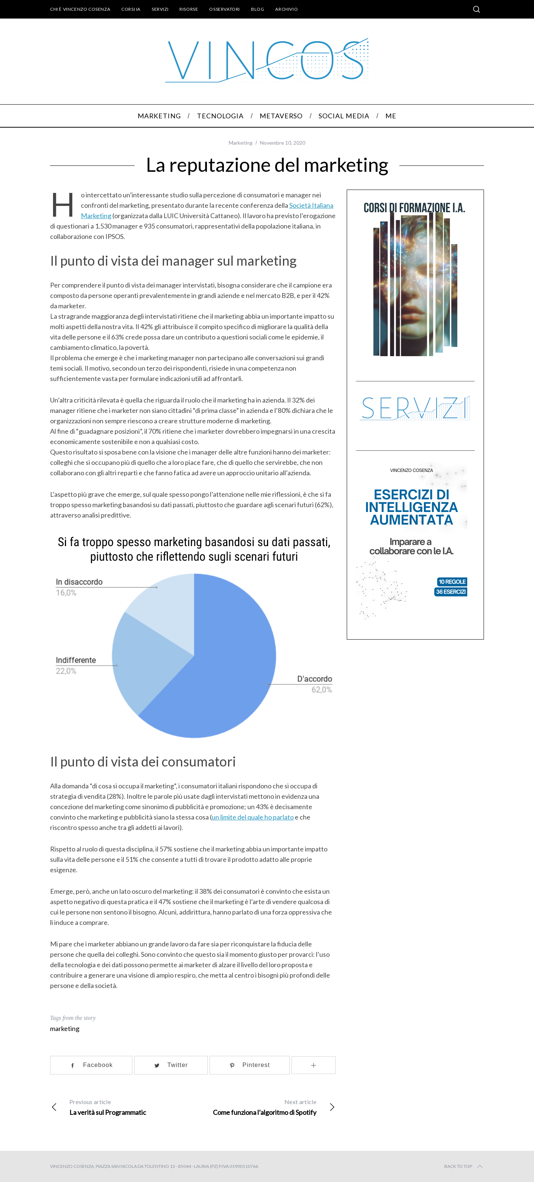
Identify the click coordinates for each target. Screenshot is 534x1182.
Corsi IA (131, 9)
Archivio (286, 9)
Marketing (241, 142)
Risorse (188, 9)
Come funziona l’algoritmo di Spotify (264, 1106)
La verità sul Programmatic (121, 1106)
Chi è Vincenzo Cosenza (80, 9)
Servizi (160, 9)
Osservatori (224, 9)
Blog (257, 9)
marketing (64, 1028)
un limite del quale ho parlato (253, 817)
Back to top (464, 1166)
